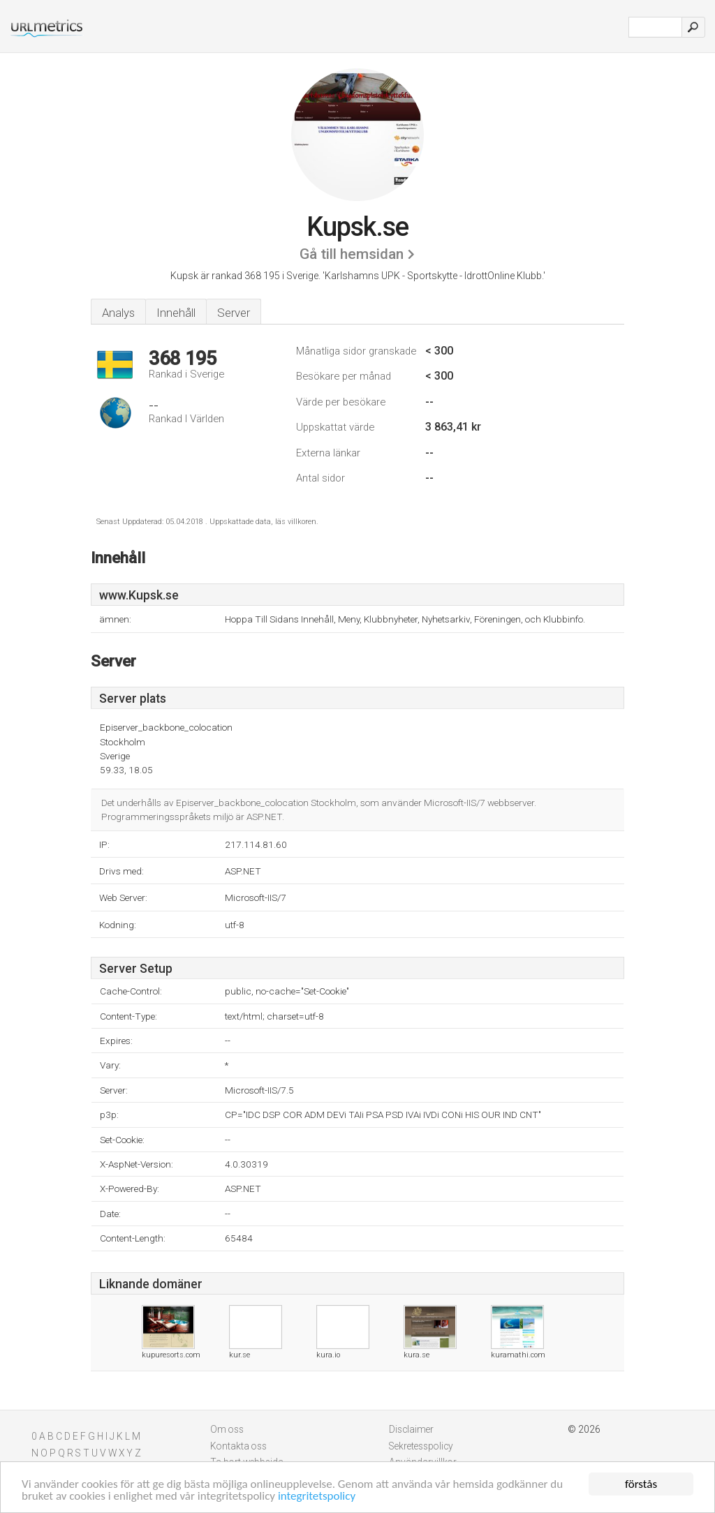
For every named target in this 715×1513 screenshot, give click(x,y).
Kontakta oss (238, 1446)
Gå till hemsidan (352, 254)
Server (233, 313)
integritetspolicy (316, 1496)
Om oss (227, 1429)
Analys (118, 313)
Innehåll (176, 313)
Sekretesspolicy (421, 1446)
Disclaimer (411, 1429)
